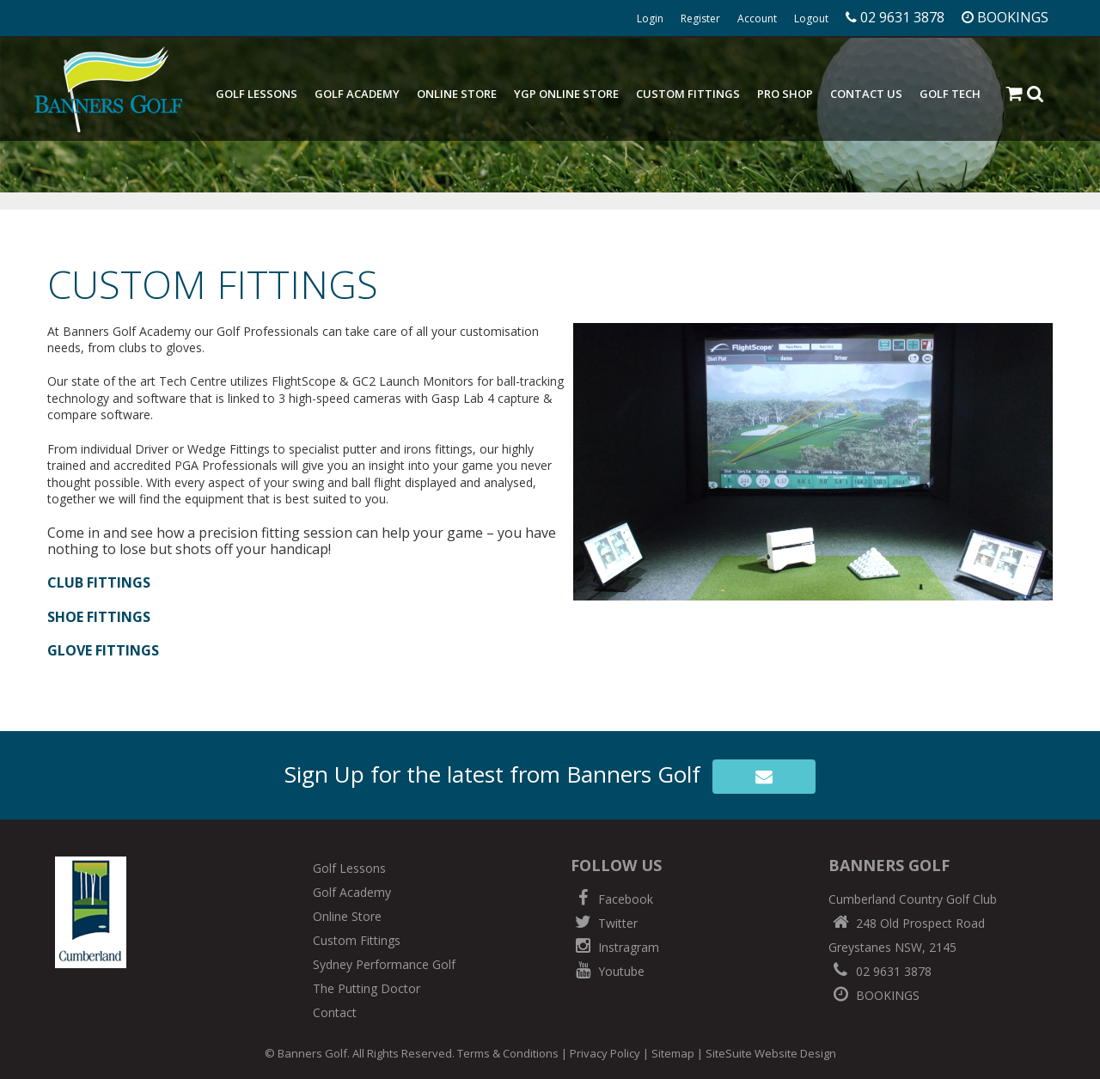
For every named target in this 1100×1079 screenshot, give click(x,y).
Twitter (604, 923)
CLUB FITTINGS (98, 582)
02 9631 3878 (880, 971)
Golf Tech (950, 93)
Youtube (608, 971)
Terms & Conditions (508, 1053)
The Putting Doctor (366, 988)
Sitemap (672, 1053)
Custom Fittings (688, 93)
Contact (335, 1012)
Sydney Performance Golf (384, 964)
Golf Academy (357, 93)
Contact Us (866, 93)
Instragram (615, 947)
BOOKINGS (874, 995)
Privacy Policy (605, 1053)
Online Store (457, 93)
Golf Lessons (256, 93)
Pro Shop (785, 93)
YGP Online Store (566, 93)
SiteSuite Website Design (771, 1053)
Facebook (612, 899)
